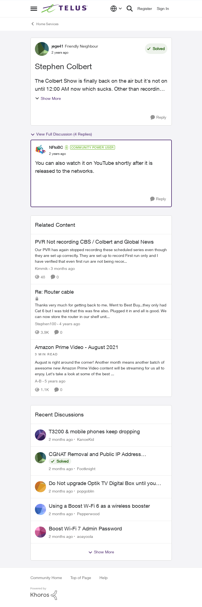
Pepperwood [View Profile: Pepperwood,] (88, 513)
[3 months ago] (62, 268)
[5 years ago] (54, 381)
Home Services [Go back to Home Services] (44, 24)
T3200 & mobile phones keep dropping (94, 431)
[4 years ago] (68, 324)
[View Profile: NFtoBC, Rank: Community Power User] (40, 150)
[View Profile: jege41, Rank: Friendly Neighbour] (42, 49)
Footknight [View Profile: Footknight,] (86, 468)
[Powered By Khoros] (101, 593)
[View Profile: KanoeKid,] (40, 435)
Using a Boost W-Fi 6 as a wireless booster (99, 506)
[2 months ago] (61, 439)
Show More (48, 98)
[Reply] (158, 117)
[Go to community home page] (65, 8)
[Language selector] (116, 8)
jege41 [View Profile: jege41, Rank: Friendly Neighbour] (57, 46)
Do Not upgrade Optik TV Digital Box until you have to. (102, 483)
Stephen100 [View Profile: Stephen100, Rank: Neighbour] (45, 323)
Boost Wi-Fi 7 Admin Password (85, 528)
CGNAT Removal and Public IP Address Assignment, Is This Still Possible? (95, 454)
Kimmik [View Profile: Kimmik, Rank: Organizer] (41, 268)
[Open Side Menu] (34, 8)
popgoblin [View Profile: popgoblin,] (85, 491)
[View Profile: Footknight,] (40, 457)
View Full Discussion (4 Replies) (61, 134)
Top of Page (80, 577)
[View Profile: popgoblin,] (40, 486)
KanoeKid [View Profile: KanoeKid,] (85, 439)
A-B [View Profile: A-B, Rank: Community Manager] (38, 381)
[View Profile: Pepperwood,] (40, 509)
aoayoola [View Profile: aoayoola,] (85, 536)
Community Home (46, 577)
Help (103, 577)
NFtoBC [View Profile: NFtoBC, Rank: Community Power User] (56, 147)
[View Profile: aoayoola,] (40, 532)
